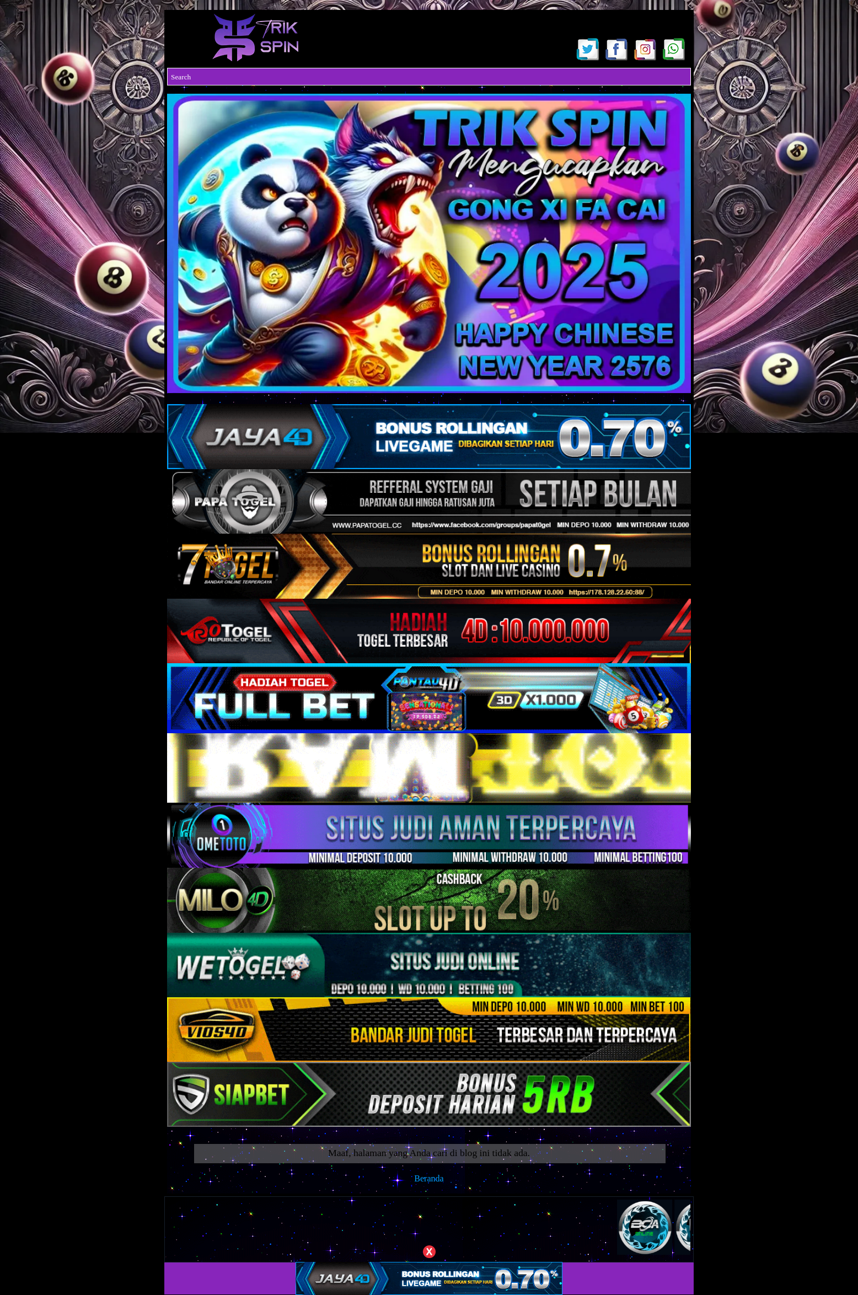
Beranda (428, 1178)
